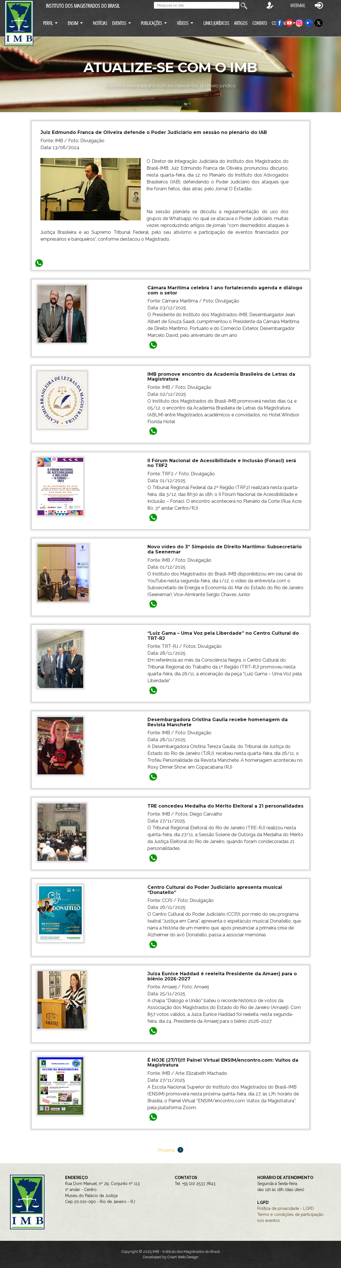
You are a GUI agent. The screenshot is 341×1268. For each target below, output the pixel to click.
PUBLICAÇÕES (151, 23)
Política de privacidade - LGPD (285, 1208)
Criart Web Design (182, 1257)
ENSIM (73, 23)
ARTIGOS (241, 23)
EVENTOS (119, 23)
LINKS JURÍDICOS (216, 23)
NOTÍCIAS (100, 23)
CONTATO (259, 23)
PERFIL (48, 23)
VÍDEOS (182, 23)
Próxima (170, 1150)
